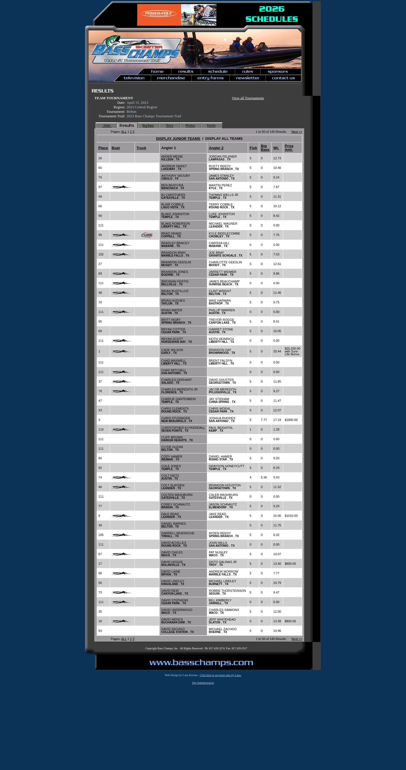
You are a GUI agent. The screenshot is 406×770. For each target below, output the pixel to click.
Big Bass (265, 148)
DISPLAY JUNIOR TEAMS (178, 138)
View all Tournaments (248, 98)
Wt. (276, 148)
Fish (253, 148)
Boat (116, 148)
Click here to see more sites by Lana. (220, 675)
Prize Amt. (289, 148)
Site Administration (203, 682)
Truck (141, 148)
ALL (124, 131)
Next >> (296, 131)
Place (103, 148)
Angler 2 (216, 148)
